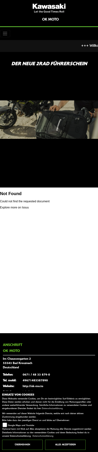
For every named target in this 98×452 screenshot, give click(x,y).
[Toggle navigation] (5, 33)
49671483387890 (35, 380)
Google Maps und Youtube (21, 425)
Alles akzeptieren (65, 445)
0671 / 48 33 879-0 (36, 374)
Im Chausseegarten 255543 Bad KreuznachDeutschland (17, 363)
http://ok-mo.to (33, 386)
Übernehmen (22, 445)
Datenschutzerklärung (52, 408)
